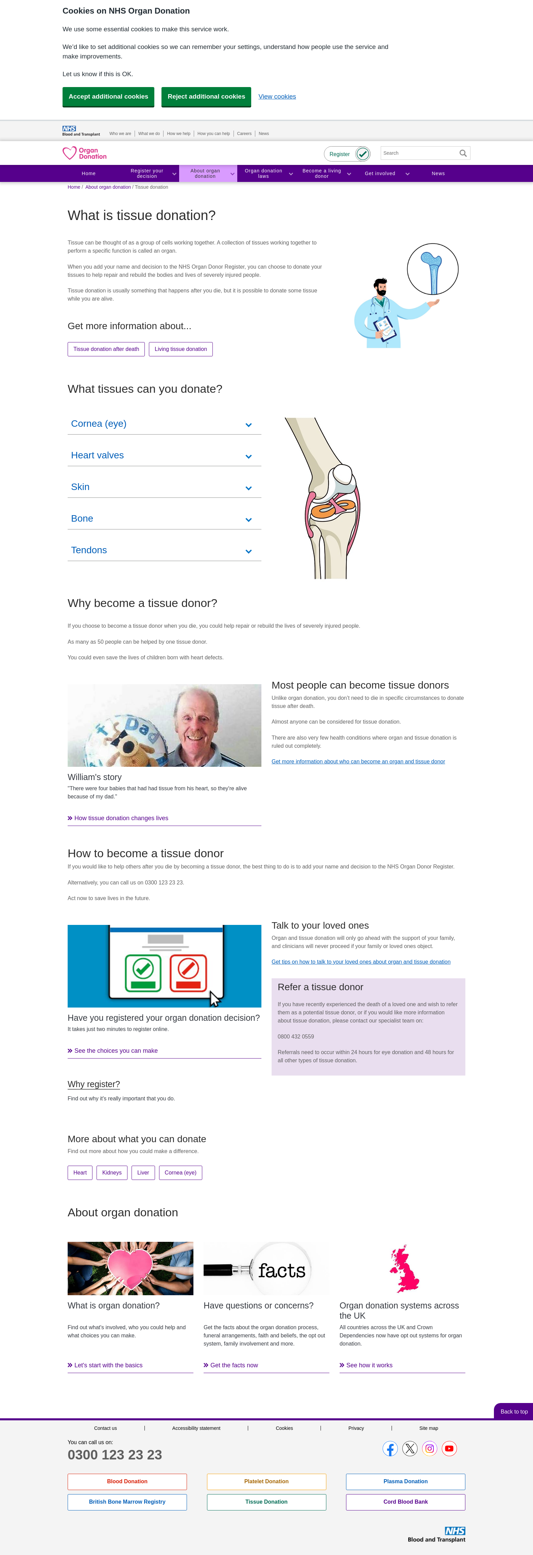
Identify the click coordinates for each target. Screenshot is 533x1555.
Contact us (105, 1428)
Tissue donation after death (106, 349)
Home (89, 173)
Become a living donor (322, 173)
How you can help (213, 133)
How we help (178, 133)
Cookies (284, 1428)
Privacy (356, 1428)
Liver (143, 1173)
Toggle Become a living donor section (349, 173)
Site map (428, 1428)
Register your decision (147, 173)
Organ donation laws (263, 173)
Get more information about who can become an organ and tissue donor (358, 761)
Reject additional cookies (206, 96)
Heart (80, 1173)
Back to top (514, 1412)
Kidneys (112, 1173)
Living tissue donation (181, 349)
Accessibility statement (196, 1428)
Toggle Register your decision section (174, 173)
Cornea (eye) (180, 1173)
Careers (244, 133)
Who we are (120, 133)
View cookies (277, 96)
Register (339, 154)
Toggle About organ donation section (232, 173)
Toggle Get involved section (407, 173)
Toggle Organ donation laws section (291, 173)
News (264, 133)
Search (463, 153)
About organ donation (205, 173)
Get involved (380, 173)
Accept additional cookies (108, 96)
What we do (149, 133)
